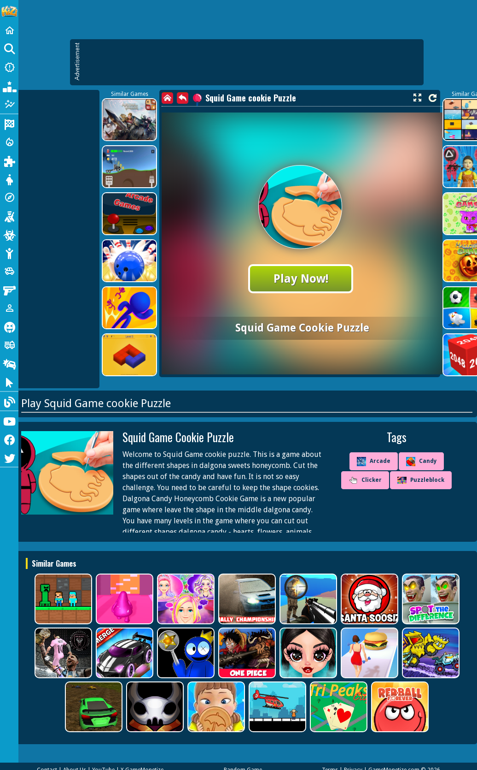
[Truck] (9, 345)
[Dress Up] (9, 179)
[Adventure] (9, 197)
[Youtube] (9, 420)
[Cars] (9, 271)
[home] (167, 98)
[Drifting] (9, 363)
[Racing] (9, 123)
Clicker (365, 480)
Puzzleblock (420, 480)
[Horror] (9, 326)
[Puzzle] (9, 160)
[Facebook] (9, 439)
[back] (182, 98)
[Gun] (9, 289)
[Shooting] (9, 216)
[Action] (9, 142)
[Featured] (9, 104)
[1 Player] (9, 308)
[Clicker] (9, 382)
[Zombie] (9, 234)
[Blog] (9, 401)
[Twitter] (9, 457)
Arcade (373, 461)
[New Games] (9, 67)
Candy (421, 461)
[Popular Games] (9, 86)
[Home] (9, 30)
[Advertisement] (251, 62)
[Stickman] (9, 252)
